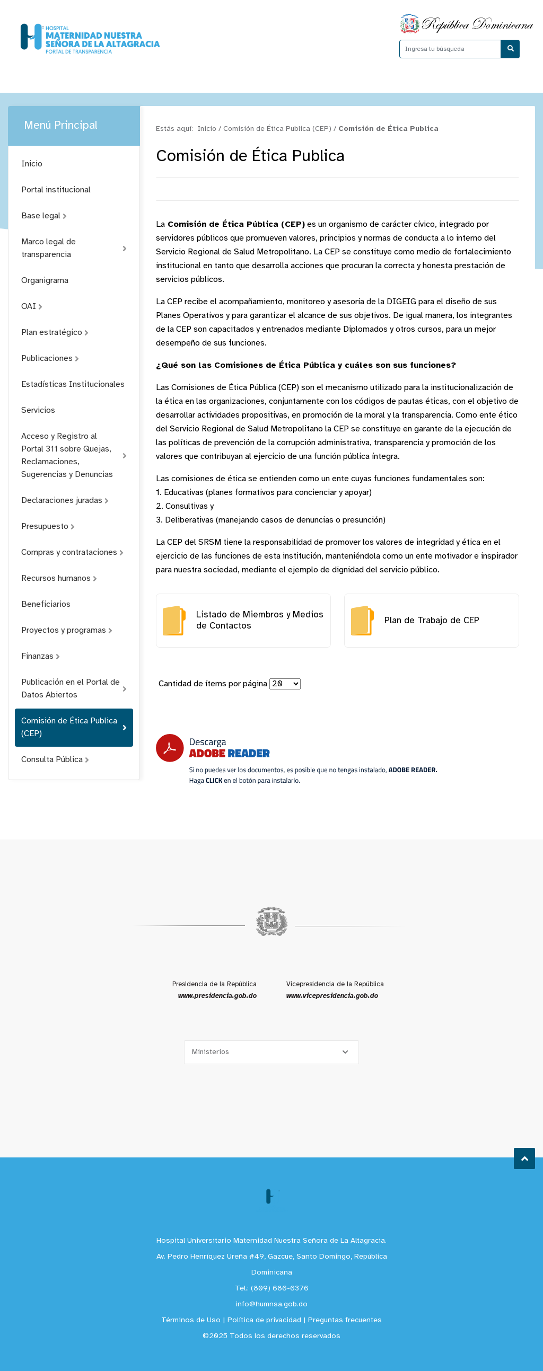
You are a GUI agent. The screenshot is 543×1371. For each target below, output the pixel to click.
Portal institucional (56, 189)
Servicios (38, 410)
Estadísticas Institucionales (73, 384)
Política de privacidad (264, 1320)
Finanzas (40, 656)
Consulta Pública (55, 759)
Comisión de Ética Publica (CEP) (74, 727)
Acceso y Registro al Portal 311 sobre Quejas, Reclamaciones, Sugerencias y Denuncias (74, 455)
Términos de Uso (191, 1320)
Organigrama (44, 280)
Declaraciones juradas (65, 500)
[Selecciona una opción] (271, 1052)
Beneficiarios (46, 604)
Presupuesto (48, 526)
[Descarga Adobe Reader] (296, 759)
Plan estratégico (55, 332)
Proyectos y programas (66, 630)
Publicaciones (50, 358)
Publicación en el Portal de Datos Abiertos (74, 689)
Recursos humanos (59, 578)
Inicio (31, 164)
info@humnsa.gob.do (271, 1304)
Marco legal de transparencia (74, 248)
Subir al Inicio (524, 1158)
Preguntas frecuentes (345, 1320)
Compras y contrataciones (72, 552)
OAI (31, 306)
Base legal (44, 215)
